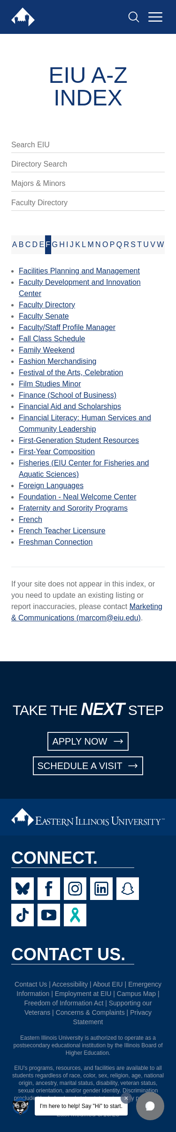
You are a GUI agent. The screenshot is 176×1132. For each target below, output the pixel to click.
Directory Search (39, 164)
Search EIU (30, 145)
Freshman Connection (55, 542)
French (30, 519)
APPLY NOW (87, 741)
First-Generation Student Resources (79, 440)
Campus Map (136, 993)
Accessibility (70, 984)
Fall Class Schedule (52, 339)
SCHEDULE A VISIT (88, 765)
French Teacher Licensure (62, 531)
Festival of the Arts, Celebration (71, 373)
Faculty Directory (39, 203)
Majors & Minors (38, 183)
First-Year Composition (57, 452)
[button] (150, 1106)
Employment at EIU (83, 993)
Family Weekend (47, 350)
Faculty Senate (44, 316)
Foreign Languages (51, 486)
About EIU (108, 984)
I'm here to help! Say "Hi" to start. (81, 1106)
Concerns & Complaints (90, 1012)
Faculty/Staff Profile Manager (67, 327)
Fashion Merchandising (57, 361)
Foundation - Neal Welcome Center (78, 497)
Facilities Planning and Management (79, 271)
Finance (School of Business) (67, 395)
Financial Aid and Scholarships (70, 406)
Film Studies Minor (50, 384)
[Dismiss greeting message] (126, 1098)
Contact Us (31, 984)
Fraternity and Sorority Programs (73, 508)
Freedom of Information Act (63, 1003)
